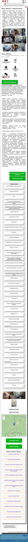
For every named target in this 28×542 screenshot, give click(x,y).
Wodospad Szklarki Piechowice (14, 490)
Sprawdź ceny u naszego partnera (17, 174)
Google (24, 535)
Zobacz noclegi (14, 446)
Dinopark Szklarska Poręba (13, 496)
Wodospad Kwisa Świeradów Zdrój (14, 511)
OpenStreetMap (23, 436)
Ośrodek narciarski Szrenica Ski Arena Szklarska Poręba (14, 481)
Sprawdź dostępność (10, 82)
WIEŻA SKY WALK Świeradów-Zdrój (14, 517)
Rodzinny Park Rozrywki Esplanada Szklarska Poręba (14, 486)
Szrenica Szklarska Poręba (13, 454)
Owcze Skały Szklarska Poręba (14, 459)
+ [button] (3, 416)
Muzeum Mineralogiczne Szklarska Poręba (13, 475)
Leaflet (17, 436)
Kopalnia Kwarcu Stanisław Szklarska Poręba (14, 506)
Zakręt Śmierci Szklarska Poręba (13, 501)
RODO (8, 540)
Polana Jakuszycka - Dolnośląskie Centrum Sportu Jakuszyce (13, 470)
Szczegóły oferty (14, 440)
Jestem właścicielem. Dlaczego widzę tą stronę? (10, 526)
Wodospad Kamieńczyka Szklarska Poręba (13, 464)
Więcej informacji (17, 178)
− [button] (3, 419)
